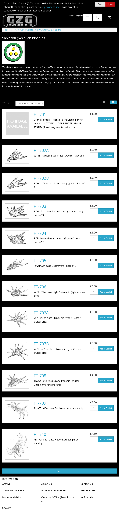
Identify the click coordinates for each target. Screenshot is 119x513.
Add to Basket (106, 119)
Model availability (12, 497)
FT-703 (40, 206)
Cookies (6, 508)
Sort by (5, 102)
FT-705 (40, 260)
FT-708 (40, 375)
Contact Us (87, 483)
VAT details (87, 497)
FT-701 (40, 114)
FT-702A (41, 150)
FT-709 (40, 403)
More (59, 471)
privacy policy (51, 7)
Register (79, 15)
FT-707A (41, 312)
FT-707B (41, 344)
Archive (6, 483)
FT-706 (40, 287)
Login (71, 15)
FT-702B (41, 178)
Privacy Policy (88, 490)
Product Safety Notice (53, 490)
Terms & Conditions (13, 490)
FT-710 (40, 434)
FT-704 (40, 233)
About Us (46, 483)
